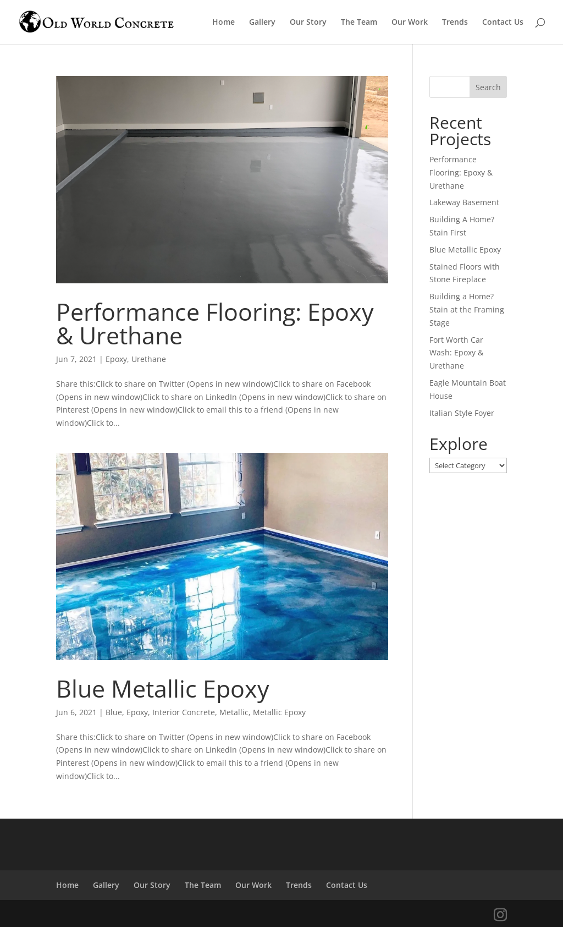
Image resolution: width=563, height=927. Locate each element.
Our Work (409, 22)
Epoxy (116, 359)
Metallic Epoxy (279, 712)
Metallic (234, 712)
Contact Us (502, 22)
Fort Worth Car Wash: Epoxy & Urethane (456, 352)
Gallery (262, 22)
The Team (359, 22)
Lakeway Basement (464, 202)
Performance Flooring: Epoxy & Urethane (215, 323)
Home (223, 22)
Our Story (308, 22)
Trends (455, 22)
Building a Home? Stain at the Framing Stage (466, 309)
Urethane (148, 359)
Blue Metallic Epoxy (162, 688)
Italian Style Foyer (461, 413)
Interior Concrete (183, 712)
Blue (114, 712)
